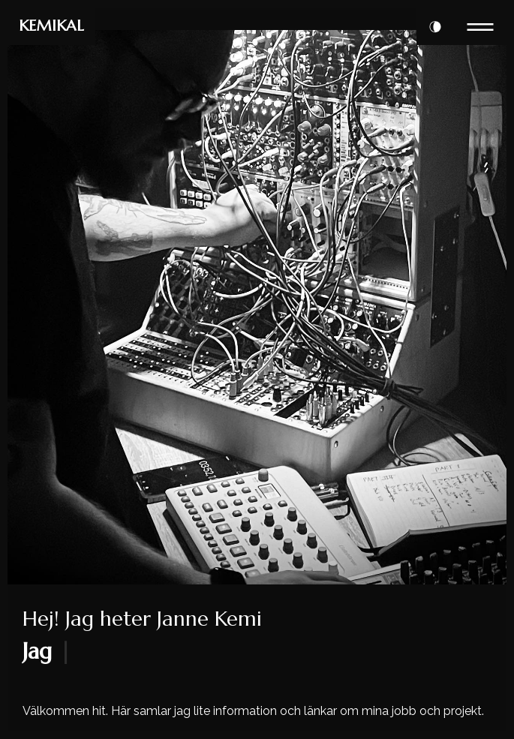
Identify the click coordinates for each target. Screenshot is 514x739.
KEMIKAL (51, 26)
